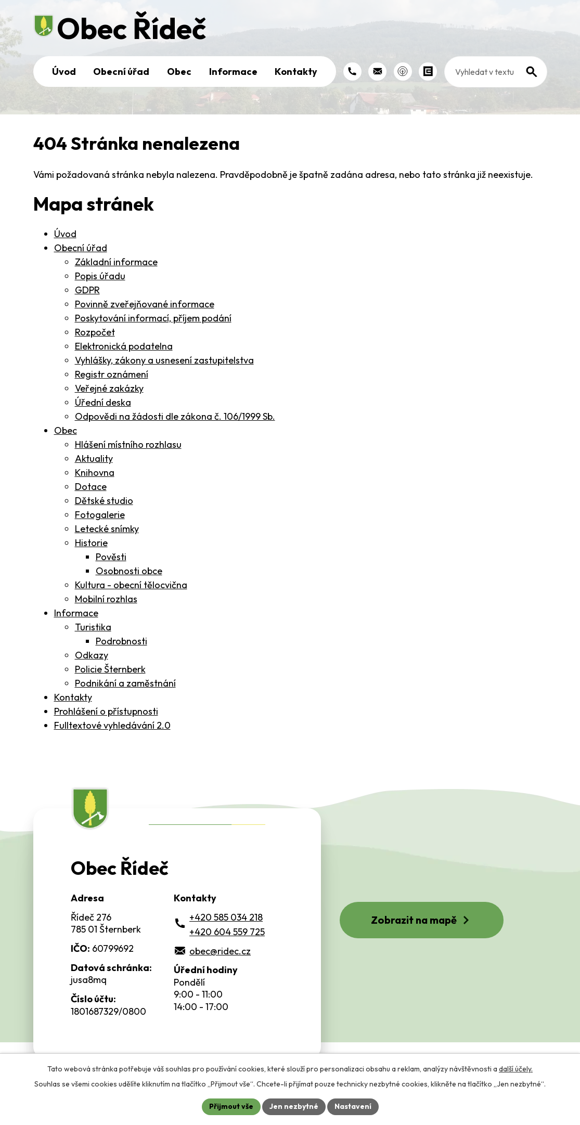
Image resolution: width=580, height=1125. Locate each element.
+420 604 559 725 (227, 932)
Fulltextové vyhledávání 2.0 (112, 725)
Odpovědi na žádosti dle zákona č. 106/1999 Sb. (175, 416)
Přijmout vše (231, 1106)
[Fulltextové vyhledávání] (495, 71)
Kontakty (296, 71)
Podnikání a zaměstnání (125, 683)
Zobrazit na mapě (421, 919)
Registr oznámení (111, 374)
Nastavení (352, 1106)
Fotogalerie (100, 515)
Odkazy (91, 655)
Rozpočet (95, 332)
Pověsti (111, 557)
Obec (179, 71)
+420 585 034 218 (226, 917)
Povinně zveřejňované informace (144, 304)
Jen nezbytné (293, 1106)
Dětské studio (104, 501)
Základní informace (116, 262)
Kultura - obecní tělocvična (131, 585)
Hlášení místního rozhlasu (128, 444)
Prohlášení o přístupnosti (106, 711)
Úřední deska (103, 402)
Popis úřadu (100, 276)
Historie (91, 543)
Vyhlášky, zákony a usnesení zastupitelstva (164, 360)
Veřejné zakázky (109, 388)
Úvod (64, 71)
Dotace (91, 487)
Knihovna (94, 473)
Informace (233, 71)
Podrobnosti (121, 641)
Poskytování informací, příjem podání (153, 318)
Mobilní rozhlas (106, 599)
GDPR (87, 290)
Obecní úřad (121, 71)
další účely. (516, 1069)
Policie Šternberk (110, 669)
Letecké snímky (107, 529)
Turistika (93, 627)
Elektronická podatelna (124, 346)
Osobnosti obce (129, 571)
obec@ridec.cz (220, 951)
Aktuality (94, 458)
